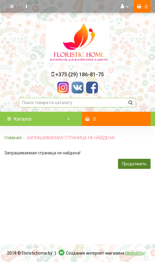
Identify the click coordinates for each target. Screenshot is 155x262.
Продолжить (134, 163)
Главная (13, 138)
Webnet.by (135, 253)
